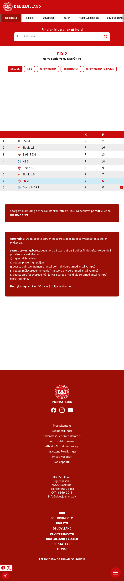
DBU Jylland (62, 528)
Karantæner (70, 69)
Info (29, 69)
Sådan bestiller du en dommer (62, 436)
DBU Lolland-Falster (62, 539)
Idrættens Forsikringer (62, 451)
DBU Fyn (62, 523)
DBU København (62, 533)
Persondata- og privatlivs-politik (62, 559)
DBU (62, 513)
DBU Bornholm (62, 518)
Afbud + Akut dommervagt (62, 446)
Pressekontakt (62, 425)
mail (98, 211)
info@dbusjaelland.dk (62, 496)
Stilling (15, 69)
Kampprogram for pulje (100, 69)
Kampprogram (48, 69)
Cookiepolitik (62, 462)
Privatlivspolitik (62, 456)
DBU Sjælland (62, 544)
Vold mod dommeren (62, 441)
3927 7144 (21, 214)
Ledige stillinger (62, 431)
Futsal (62, 549)
